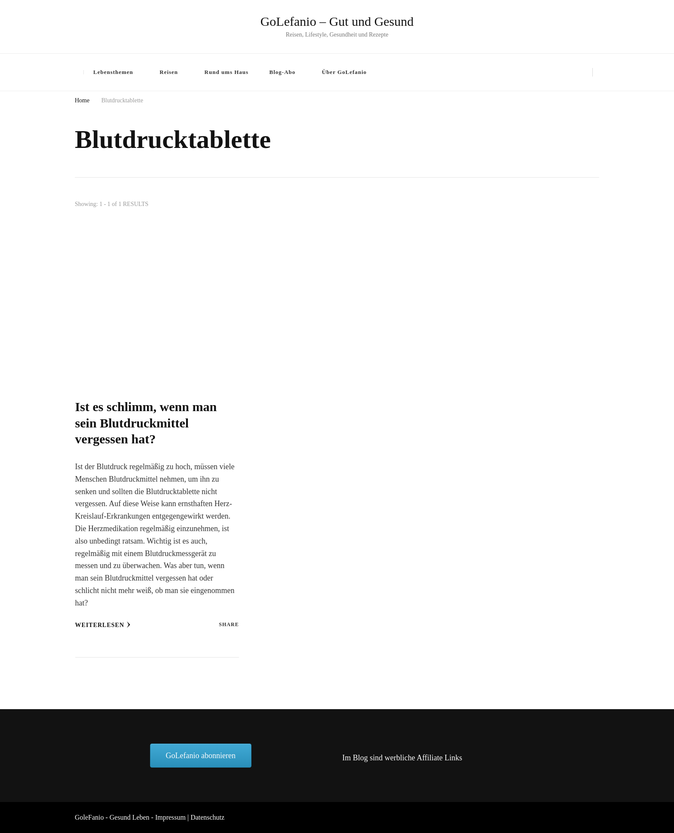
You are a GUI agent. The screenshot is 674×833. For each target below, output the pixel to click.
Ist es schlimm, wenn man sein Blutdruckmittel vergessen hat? (146, 423)
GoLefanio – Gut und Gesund (337, 21)
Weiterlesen (103, 624)
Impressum (170, 817)
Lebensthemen (113, 72)
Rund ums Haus (227, 72)
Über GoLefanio (344, 72)
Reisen (168, 72)
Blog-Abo (283, 72)
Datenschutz (207, 817)
